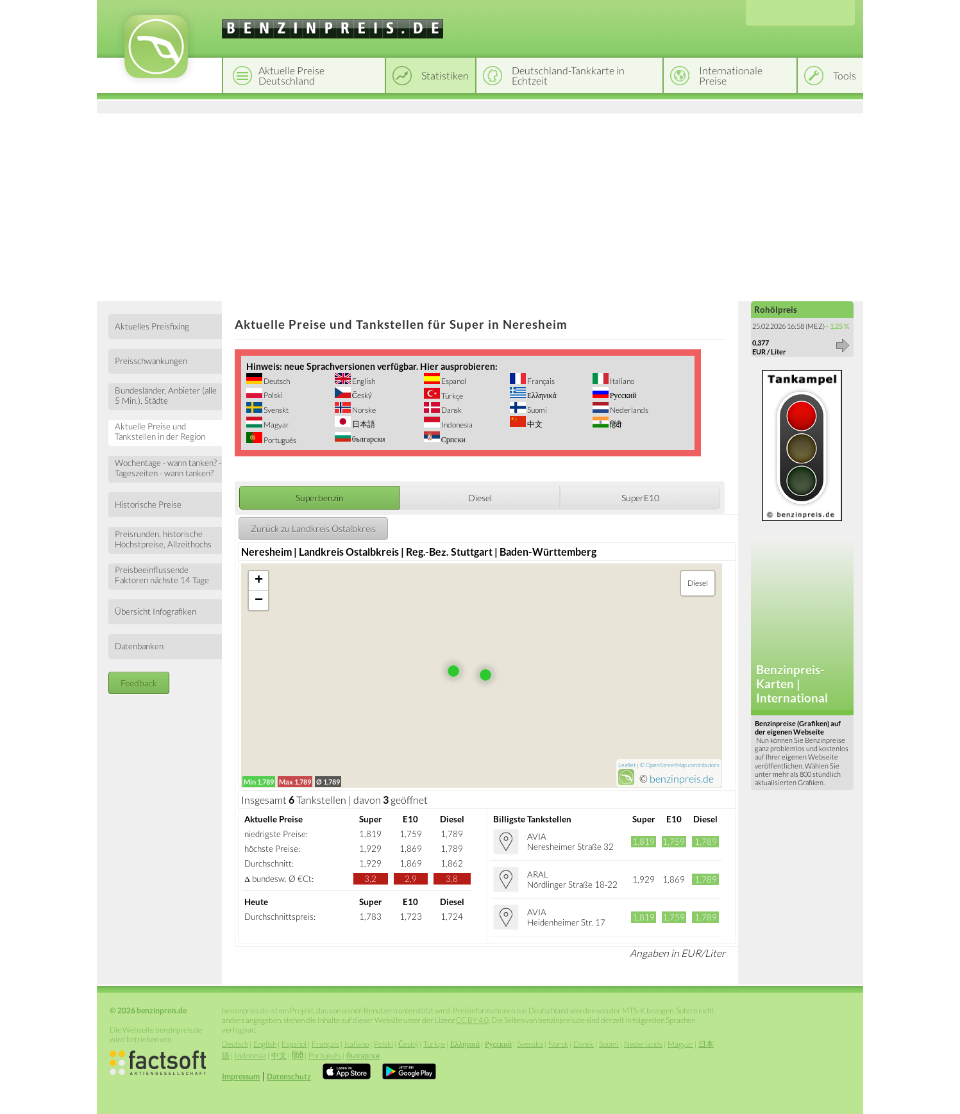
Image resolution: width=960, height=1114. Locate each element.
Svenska (530, 1044)
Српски (453, 439)
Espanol (453, 381)
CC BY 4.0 (472, 1020)
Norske (363, 410)
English (363, 381)
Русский (623, 395)
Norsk (558, 1044)
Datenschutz (289, 1076)
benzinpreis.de (682, 778)
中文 (534, 424)
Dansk (451, 410)
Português (279, 440)
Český (361, 395)
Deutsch (276, 381)
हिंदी (615, 424)
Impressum (241, 1076)
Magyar (275, 424)
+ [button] (259, 580)
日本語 (363, 424)
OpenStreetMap (666, 765)
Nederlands (628, 410)
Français (540, 381)
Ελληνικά (541, 395)
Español (294, 1044)
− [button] (259, 600)
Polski (272, 395)
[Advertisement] (480, 205)
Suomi (536, 410)
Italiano (621, 381)
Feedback (139, 683)
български (368, 439)
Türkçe (451, 396)
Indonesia (456, 424)
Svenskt (275, 410)
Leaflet (627, 765)
